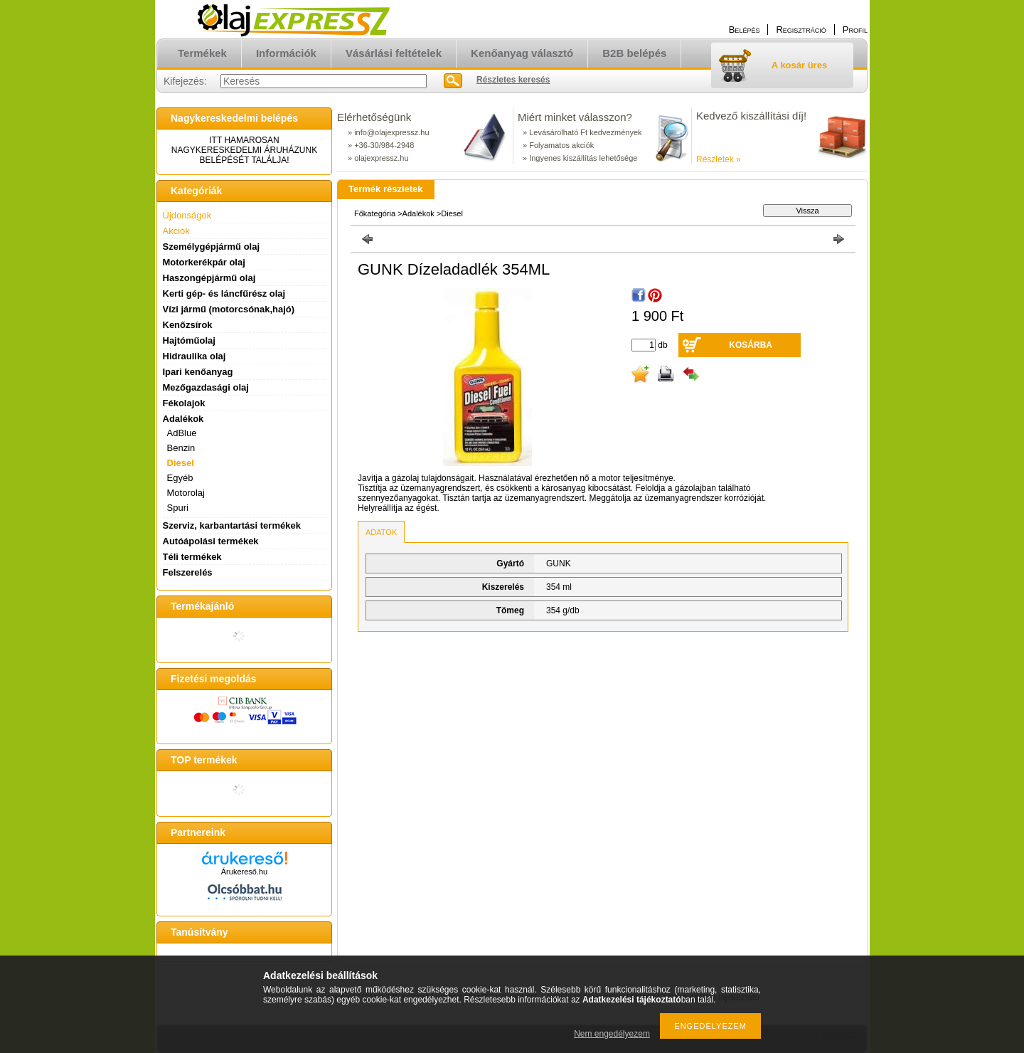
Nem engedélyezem (612, 1034)
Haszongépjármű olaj (209, 277)
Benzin (181, 448)
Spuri (177, 507)
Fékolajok (184, 403)
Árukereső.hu (244, 871)
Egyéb (180, 477)
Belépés (744, 29)
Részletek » (718, 159)
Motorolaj (186, 492)
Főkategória (374, 213)
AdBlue (182, 433)
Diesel (180, 462)
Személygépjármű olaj (211, 246)
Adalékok (418, 213)
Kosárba (750, 345)
